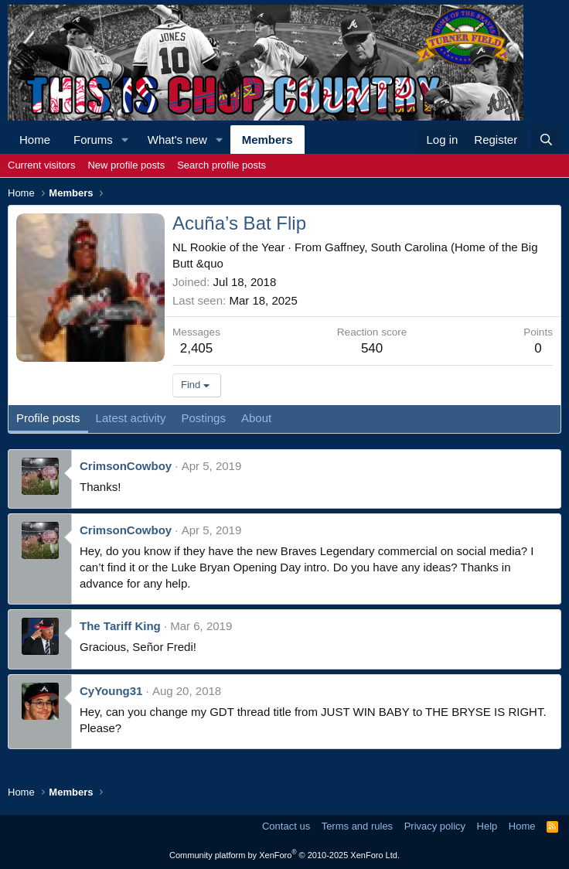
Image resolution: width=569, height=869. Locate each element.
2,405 (196, 348)
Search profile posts (221, 165)
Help (487, 826)
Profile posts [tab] (48, 417)
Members (267, 139)
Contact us (286, 826)
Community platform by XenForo (284, 855)
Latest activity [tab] (131, 417)
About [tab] (256, 417)
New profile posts (126, 165)
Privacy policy (434, 826)
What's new (177, 139)
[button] (125, 139)
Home (34, 139)
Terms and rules (357, 826)
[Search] (546, 139)
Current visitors (41, 165)
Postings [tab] (203, 417)
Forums (93, 139)
